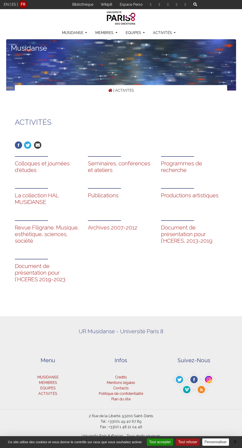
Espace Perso (131, 4)
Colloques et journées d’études (42, 166)
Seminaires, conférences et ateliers (119, 166)
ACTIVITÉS (163, 33)
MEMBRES (104, 33)
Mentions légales (121, 382)
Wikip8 (106, 4)
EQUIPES (134, 33)
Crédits (121, 377)
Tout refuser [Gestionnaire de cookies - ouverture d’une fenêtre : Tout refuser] (187, 442)
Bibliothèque (82, 4)
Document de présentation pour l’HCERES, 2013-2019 (186, 234)
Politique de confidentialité (121, 393)
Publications (103, 195)
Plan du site (121, 399)
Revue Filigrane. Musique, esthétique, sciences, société (47, 234)
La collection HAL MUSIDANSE (37, 198)
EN (6, 4)
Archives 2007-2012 (112, 227)
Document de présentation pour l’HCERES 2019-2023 (40, 273)
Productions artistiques (189, 195)
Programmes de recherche (181, 166)
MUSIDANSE (73, 33)
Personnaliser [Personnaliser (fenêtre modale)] (216, 442)
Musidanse (29, 48)
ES (13, 4)
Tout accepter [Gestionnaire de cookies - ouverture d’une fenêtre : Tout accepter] (160, 442)
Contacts (121, 388)
